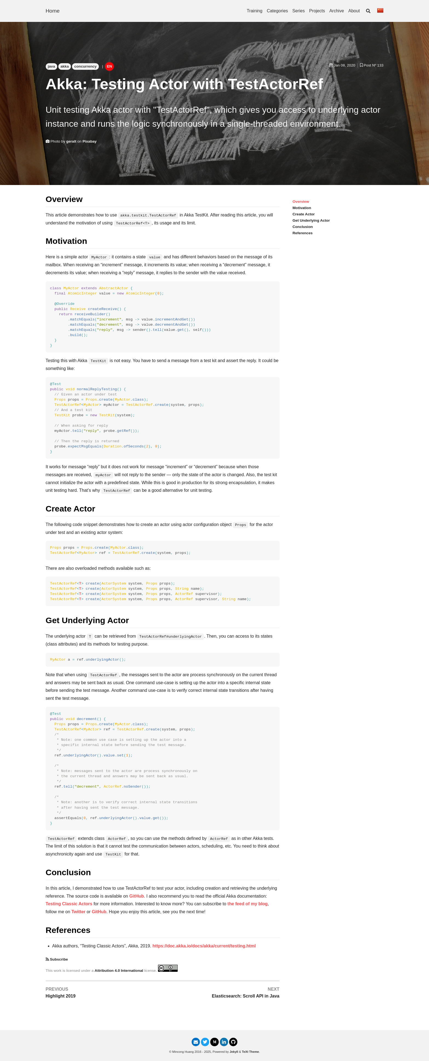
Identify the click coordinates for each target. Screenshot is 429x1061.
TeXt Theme (250, 1051)
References (303, 233)
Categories (277, 10)
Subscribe (59, 959)
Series (298, 10)
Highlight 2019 (61, 996)
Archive (336, 10)
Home (53, 11)
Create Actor (304, 214)
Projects (317, 10)
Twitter (78, 911)
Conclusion (303, 227)
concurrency (85, 66)
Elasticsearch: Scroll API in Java (246, 996)
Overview (301, 202)
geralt (71, 141)
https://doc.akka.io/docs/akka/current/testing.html (204, 946)
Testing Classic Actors (69, 903)
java (51, 66)
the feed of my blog (248, 903)
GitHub (136, 896)
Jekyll (234, 1051)
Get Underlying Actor (311, 220)
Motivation (302, 208)
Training (254, 10)
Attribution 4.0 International (119, 971)
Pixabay (89, 141)
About (354, 10)
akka (65, 66)
